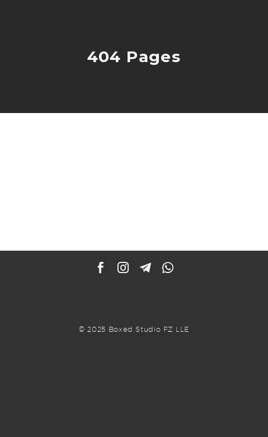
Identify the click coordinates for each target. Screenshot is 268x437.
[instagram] (123, 267)
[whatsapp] (167, 267)
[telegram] (145, 267)
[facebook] (100, 267)
